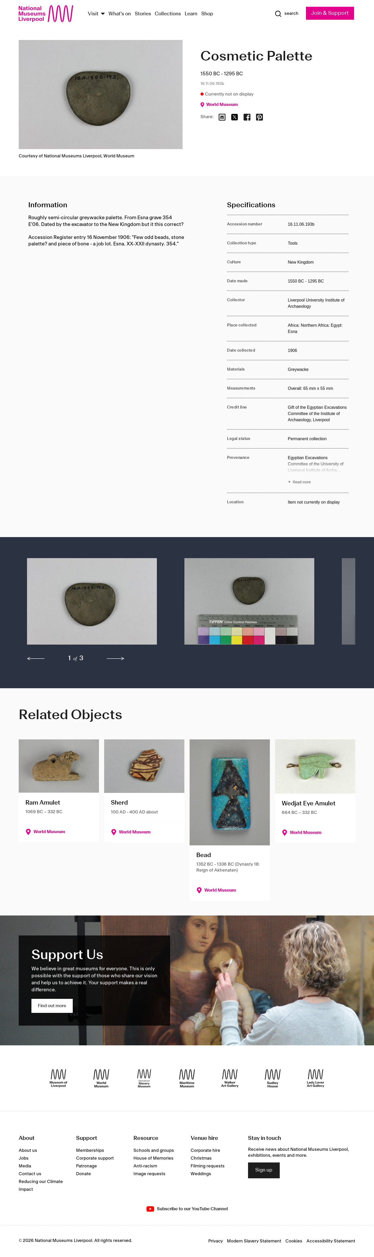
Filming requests (208, 1166)
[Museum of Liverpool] (58, 1078)
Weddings (201, 1174)
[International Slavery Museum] (144, 1078)
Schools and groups (153, 1150)
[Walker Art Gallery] (230, 1078)
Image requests (149, 1174)
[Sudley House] (272, 1078)
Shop (207, 14)
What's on (120, 14)
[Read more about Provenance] (318, 470)
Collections (168, 14)
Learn (191, 14)
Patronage (86, 1166)
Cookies (293, 1241)
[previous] (36, 658)
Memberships (90, 1150)
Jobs (24, 1158)
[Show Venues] (103, 14)
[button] (95, 604)
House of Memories (153, 1158)
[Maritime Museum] (187, 1078)
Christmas (201, 1158)
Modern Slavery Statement (254, 1241)
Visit (93, 14)
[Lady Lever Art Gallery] (315, 1078)
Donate (83, 1174)
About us (28, 1150)
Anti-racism (145, 1166)
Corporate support (95, 1158)
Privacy (215, 1241)
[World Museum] (101, 1078)
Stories (143, 14)
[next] (115, 658)
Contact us (30, 1174)
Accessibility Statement (330, 1241)
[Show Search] (286, 13)
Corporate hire (205, 1150)
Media (25, 1166)
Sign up (263, 1170)
